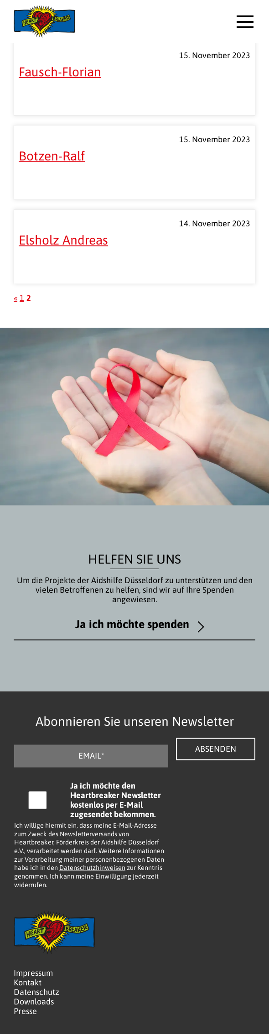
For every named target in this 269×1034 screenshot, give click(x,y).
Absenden (215, 749)
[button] (245, 21)
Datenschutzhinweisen (92, 868)
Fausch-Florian (60, 72)
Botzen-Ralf (52, 156)
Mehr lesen (56, 103)
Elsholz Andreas (63, 240)
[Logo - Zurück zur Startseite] (44, 21)
